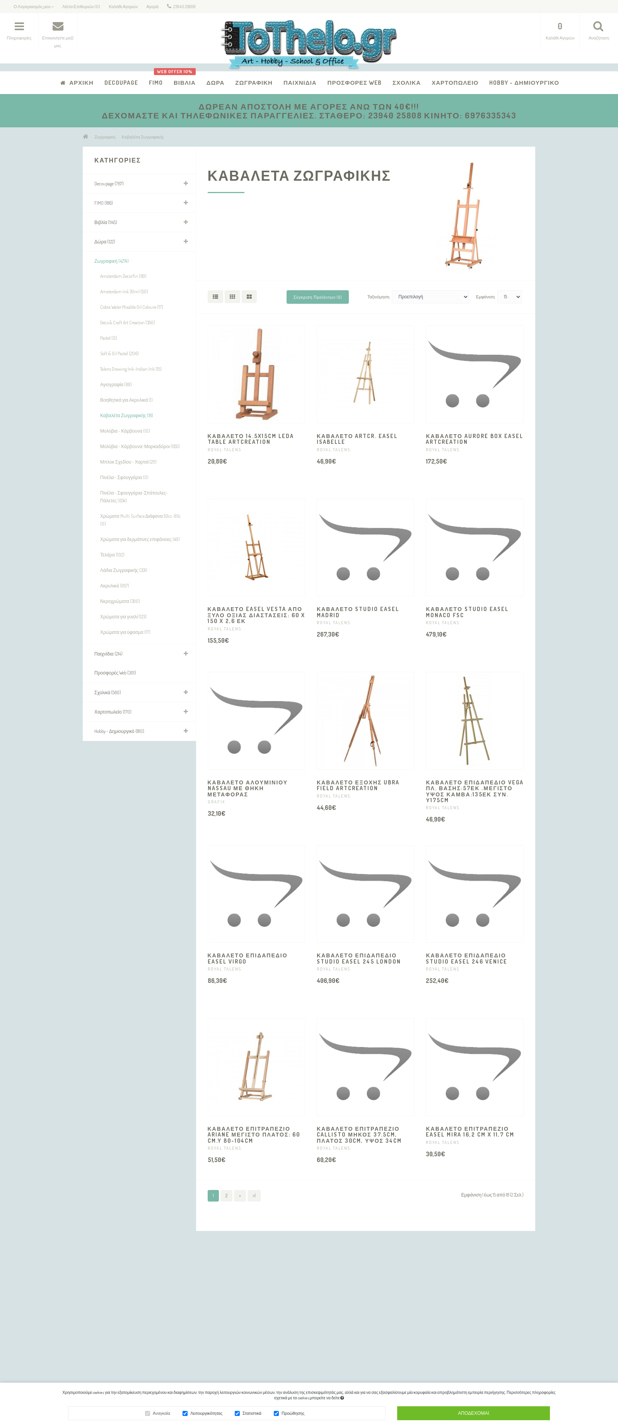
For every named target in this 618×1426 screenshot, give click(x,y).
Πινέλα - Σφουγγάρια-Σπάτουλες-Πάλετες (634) (134, 496)
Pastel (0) (108, 338)
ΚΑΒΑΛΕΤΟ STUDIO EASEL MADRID (358, 612)
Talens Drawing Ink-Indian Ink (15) (131, 369)
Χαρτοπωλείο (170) (112, 712)
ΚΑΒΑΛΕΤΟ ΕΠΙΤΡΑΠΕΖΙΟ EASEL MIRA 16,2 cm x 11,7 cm (470, 1131)
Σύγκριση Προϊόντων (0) (318, 297)
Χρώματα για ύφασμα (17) (125, 632)
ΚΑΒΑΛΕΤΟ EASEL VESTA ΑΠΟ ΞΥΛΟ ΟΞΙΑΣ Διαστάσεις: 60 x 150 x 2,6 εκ (256, 615)
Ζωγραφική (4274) (111, 261)
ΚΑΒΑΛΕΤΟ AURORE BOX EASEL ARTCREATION (474, 439)
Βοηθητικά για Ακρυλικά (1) (126, 400)
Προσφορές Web (355, 82)
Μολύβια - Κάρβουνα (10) (125, 431)
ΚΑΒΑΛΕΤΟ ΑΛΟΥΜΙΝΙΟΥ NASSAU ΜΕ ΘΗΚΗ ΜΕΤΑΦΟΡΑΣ (248, 788)
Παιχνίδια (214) (108, 654)
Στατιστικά (251, 1414)
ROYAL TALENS (224, 449)
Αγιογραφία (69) (116, 384)
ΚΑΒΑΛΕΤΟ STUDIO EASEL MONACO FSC (467, 612)
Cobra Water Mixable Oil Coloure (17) (131, 307)
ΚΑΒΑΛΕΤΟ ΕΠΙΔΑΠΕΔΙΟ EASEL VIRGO (248, 958)
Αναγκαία (161, 1414)
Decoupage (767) (109, 184)
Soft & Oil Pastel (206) (119, 353)
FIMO (156, 82)
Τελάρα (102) (112, 555)
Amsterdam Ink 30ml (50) (124, 291)
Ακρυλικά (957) (114, 586)
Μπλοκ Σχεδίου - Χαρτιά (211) (128, 462)
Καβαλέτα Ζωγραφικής (143, 137)
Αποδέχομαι (473, 1414)
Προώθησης (293, 1414)
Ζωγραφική (254, 82)
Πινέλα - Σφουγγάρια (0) (124, 477)
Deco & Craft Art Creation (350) (127, 322)
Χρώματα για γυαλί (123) (123, 617)
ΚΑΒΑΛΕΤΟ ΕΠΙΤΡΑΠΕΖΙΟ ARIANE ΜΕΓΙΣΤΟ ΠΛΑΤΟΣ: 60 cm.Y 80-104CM (254, 1134)
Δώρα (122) (104, 242)
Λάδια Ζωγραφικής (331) (123, 570)
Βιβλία (182, 78)
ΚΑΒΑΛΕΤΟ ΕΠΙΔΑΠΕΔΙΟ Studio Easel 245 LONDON (359, 958)
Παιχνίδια (300, 82)
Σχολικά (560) (107, 692)
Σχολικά (407, 82)
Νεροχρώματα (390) (120, 601)
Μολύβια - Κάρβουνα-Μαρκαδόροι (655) (140, 446)
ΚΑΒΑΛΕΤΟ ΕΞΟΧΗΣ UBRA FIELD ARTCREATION (358, 785)
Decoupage (121, 82)
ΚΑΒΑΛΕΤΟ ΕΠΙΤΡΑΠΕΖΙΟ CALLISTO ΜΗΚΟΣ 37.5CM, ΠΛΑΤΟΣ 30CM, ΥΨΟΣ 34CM (359, 1134)
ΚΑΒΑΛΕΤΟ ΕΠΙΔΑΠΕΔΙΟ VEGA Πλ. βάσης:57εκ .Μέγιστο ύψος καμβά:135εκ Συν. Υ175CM (474, 791)
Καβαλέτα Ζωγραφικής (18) (126, 415)
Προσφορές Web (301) (115, 673)
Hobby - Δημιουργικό (524, 82)
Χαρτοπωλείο (455, 82)
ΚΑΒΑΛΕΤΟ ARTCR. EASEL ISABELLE (357, 439)
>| (254, 1195)
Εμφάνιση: (485, 297)
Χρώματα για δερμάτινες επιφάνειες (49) (140, 539)
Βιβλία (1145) (105, 222)
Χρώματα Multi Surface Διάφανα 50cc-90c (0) (140, 520)
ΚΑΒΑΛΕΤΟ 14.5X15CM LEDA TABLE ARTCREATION (251, 439)
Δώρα (216, 82)
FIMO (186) (103, 203)
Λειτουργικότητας (206, 1414)
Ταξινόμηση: (378, 297)
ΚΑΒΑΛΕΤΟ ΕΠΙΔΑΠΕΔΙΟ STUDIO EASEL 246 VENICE (466, 958)
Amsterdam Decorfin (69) (123, 276)
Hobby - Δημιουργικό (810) (119, 731)
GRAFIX (216, 802)
